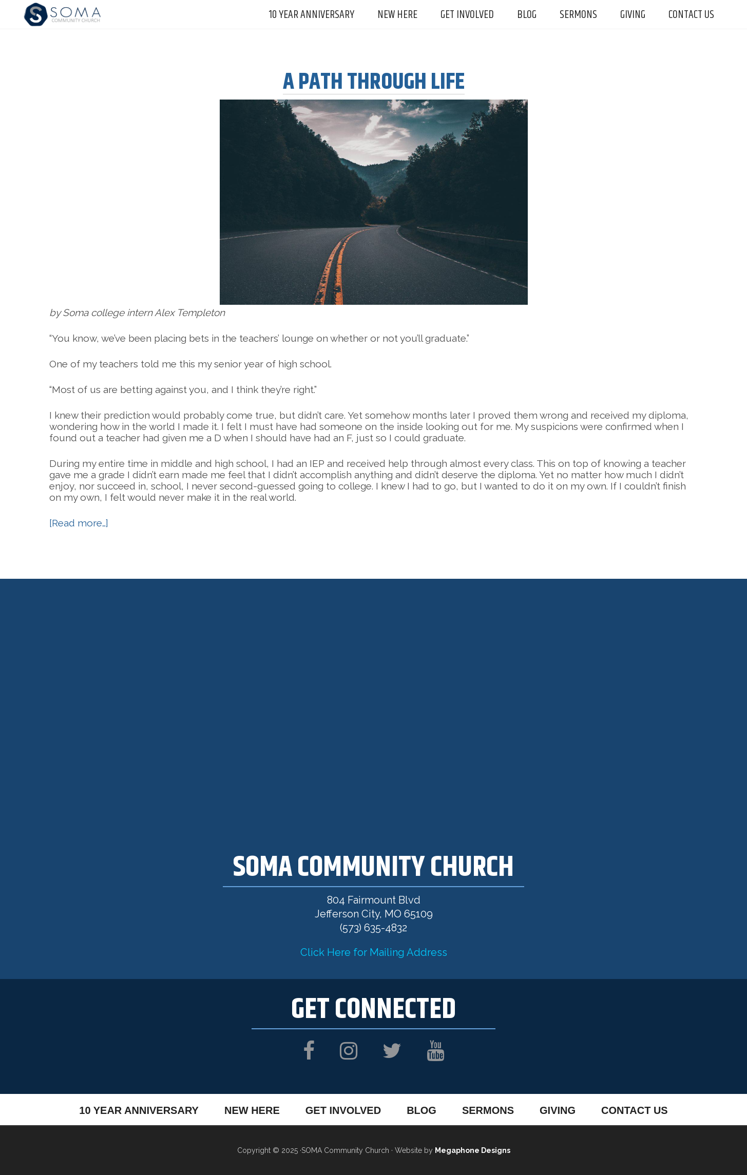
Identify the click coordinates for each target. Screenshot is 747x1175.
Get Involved (343, 1110)
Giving (558, 1110)
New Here (252, 1110)
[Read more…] (78, 522)
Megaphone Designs (472, 1150)
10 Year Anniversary (139, 1110)
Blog (421, 1110)
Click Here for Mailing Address (373, 952)
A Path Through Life (374, 82)
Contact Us (634, 1110)
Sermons (488, 1110)
